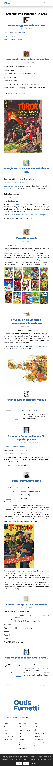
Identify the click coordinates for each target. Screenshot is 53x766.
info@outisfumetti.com (16, 454)
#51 (11, 188)
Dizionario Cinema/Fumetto (24, 744)
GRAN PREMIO (16, 404)
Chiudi (25, 763)
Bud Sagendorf (15, 197)
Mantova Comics (39, 733)
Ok (19, 763)
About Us (7, 727)
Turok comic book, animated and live (26, 59)
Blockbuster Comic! (29, 411)
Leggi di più (33, 763)
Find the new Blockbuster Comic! (26, 399)
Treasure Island (39, 743)
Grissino (16, 204)
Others (36, 730)
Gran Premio (23, 748)
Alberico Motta (14, 215)
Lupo (35, 724)
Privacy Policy (8, 736)
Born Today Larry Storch (26, 480)
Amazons (22, 733)
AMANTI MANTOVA (26, 403)
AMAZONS (33, 403)
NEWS (30, 28)
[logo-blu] (7, 3)
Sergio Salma (11, 36)
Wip (35, 749)
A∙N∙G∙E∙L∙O (15, 403)
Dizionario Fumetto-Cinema (14, 447)
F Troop (15, 505)
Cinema (21, 740)
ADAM (19, 403)
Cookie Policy (8, 740)
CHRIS (37, 403)
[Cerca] (43, 3)
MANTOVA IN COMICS (28, 404)
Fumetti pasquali (26, 238)
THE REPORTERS (22, 406)
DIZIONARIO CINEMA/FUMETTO (28, 442)
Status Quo (37, 736)
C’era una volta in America (37, 346)
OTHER (43, 404)
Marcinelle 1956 (21, 33)
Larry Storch (16, 491)
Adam (21, 727)
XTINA (36, 406)
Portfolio (7, 730)
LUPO (21, 404)
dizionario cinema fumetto (35, 97)
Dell (33, 188)
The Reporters (38, 740)
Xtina (35, 746)
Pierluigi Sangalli (40, 215)
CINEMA (29, 62)
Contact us (7, 733)
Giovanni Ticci (26, 93)
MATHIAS (36, 404)
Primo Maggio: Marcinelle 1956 (26, 25)
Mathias (36, 727)
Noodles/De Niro (20, 346)
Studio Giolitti (15, 93)
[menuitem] (43, 3)
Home (6, 724)
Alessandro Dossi (27, 215)
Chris (20, 736)
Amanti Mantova (24, 730)
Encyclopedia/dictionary (32, 668)
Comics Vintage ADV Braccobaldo (26, 604)
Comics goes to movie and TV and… (26, 657)
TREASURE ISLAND (30, 406)
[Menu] (47, 3)
